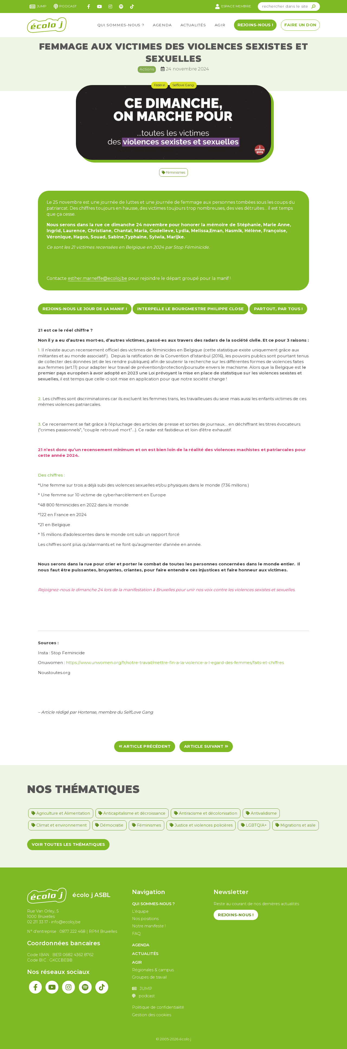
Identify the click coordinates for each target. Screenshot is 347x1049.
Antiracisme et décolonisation (205, 813)
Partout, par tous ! (278, 308)
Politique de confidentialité (158, 1007)
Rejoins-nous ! (255, 24)
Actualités (193, 25)
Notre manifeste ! (149, 926)
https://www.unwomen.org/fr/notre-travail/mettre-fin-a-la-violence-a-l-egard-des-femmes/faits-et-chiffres (174, 662)
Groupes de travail (149, 977)
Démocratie (109, 825)
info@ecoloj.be (66, 922)
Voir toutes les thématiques (68, 844)
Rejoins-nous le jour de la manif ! (85, 308)
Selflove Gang (183, 85)
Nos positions (145, 918)
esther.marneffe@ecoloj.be (97, 278)
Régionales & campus (153, 969)
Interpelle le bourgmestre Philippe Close (190, 308)
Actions (147, 69)
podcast (65, 6)
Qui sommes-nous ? (120, 25)
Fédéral (159, 85)
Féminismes (173, 172)
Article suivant (206, 746)
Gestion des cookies (151, 1014)
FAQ (136, 933)
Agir (220, 25)
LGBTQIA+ (254, 825)
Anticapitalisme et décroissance (131, 813)
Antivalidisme (261, 813)
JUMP (38, 6)
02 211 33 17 (37, 922)
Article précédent (145, 746)
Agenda (162, 25)
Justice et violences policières (201, 825)
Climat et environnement (59, 825)
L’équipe (140, 911)
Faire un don (300, 24)
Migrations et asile (295, 825)
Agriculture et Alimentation (60, 813)
